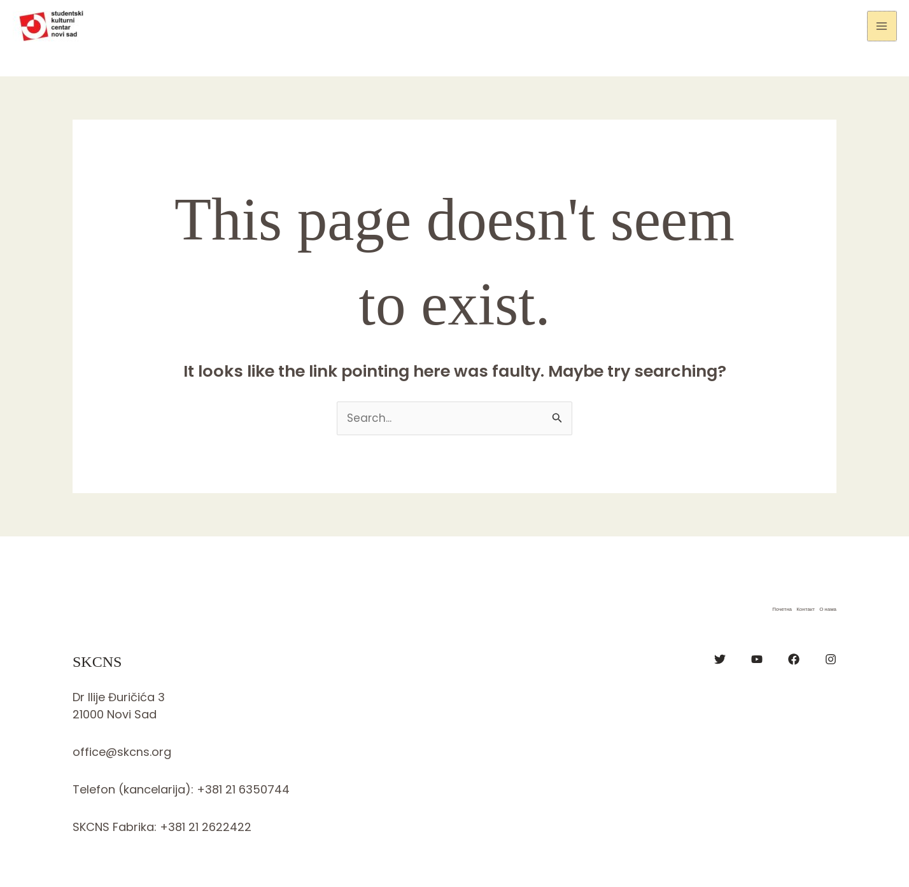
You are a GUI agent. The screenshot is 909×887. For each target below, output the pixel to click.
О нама (827, 609)
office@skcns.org (122, 752)
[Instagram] (830, 659)
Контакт (805, 609)
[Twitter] (720, 659)
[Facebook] (794, 659)
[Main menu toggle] (882, 26)
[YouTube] (757, 659)
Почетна (781, 609)
